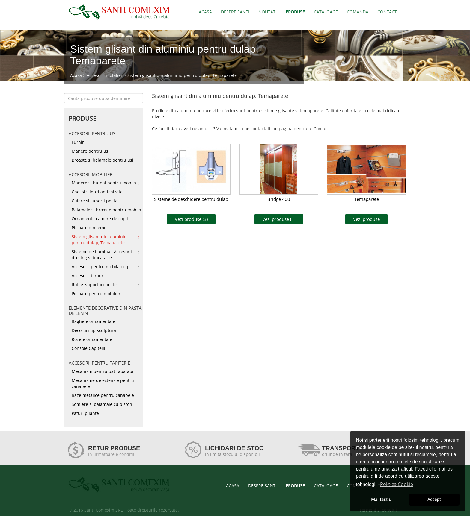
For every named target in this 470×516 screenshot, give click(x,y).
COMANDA (357, 12)
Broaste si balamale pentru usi (102, 160)
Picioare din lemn (89, 227)
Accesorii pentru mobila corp (101, 266)
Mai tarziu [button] (381, 499)
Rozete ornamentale (92, 339)
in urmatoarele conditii (111, 454)
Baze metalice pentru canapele (103, 395)
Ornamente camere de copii (100, 218)
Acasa (76, 75)
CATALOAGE (326, 12)
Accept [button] (434, 499)
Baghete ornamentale (93, 321)
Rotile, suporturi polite (94, 284)
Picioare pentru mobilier (96, 293)
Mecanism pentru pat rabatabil (103, 371)
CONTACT (387, 12)
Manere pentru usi (90, 151)
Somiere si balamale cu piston (102, 404)
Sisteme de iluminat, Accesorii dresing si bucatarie (102, 254)
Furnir (78, 142)
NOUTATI (267, 12)
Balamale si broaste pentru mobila (106, 210)
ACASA (205, 12)
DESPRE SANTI (235, 12)
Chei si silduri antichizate (97, 192)
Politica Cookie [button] (396, 484)
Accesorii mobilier (105, 75)
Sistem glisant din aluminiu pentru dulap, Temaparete (182, 75)
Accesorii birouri (88, 275)
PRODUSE (295, 12)
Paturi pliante (85, 413)
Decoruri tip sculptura (94, 330)
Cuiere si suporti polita (95, 201)
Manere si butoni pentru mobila (104, 183)
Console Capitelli (88, 348)
